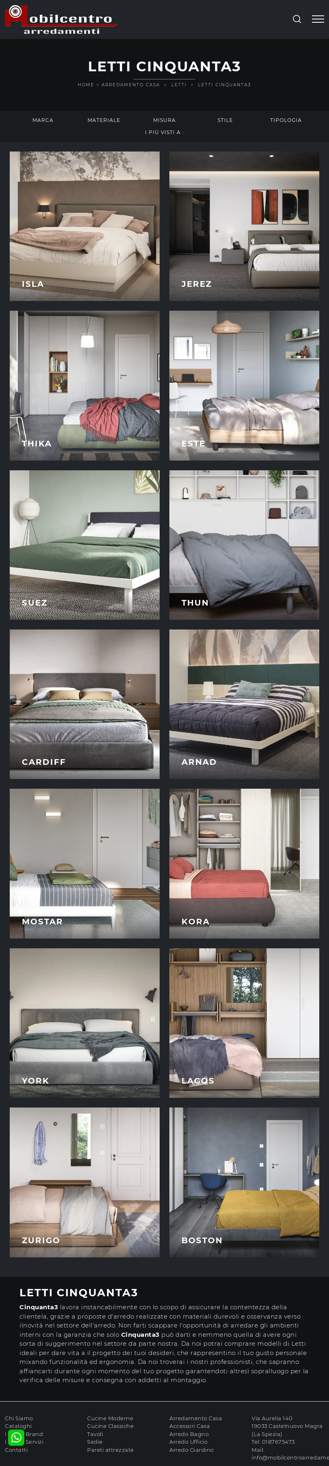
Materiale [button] (104, 120)
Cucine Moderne (110, 1418)
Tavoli (95, 1434)
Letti (179, 84)
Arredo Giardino (191, 1450)
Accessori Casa (189, 1426)
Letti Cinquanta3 (224, 84)
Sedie (95, 1441)
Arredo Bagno (189, 1434)
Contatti (16, 1450)
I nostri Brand (24, 1434)
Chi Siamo (19, 1418)
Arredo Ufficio (188, 1441)
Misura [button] (164, 120)
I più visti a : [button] (164, 132)
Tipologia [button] (286, 120)
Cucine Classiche (110, 1426)
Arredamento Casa (131, 84)
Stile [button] (225, 120)
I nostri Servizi (24, 1441)
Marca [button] (42, 120)
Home (86, 84)
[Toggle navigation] (318, 19)
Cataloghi (18, 1426)
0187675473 (278, 1441)
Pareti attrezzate (110, 1450)
